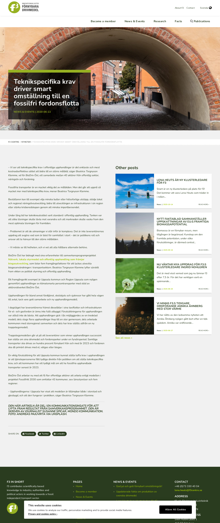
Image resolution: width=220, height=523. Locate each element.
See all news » (124, 337)
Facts (178, 21)
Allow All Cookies (175, 508)
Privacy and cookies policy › (42, 512)
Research (160, 21)
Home (79, 486)
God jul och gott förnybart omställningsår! (139, 486)
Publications (202, 21)
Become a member (103, 21)
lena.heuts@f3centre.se (188, 490)
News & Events (135, 21)
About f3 (179, 7)
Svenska (206, 7)
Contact (190, 7)
